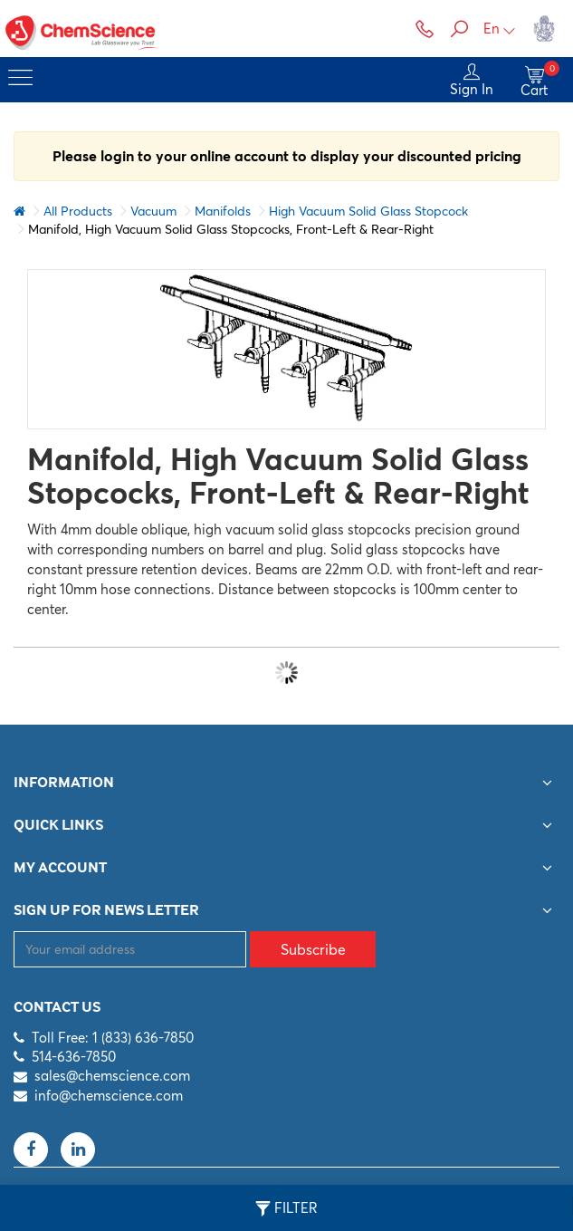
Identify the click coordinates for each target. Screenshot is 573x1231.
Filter (286, 1208)
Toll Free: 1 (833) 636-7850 (113, 1037)
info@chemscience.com (108, 1095)
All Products (77, 211)
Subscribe (313, 949)
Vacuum (153, 211)
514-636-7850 (74, 1056)
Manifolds (223, 211)
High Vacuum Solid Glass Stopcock (368, 211)
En (499, 28)
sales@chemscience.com (112, 1075)
